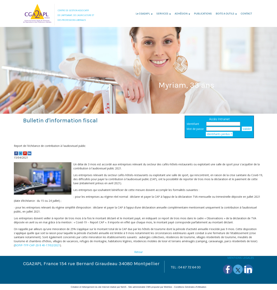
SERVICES (162, 13)
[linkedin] (29, 153)
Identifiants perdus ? (219, 134)
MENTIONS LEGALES (240, 258)
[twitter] (21, 153)
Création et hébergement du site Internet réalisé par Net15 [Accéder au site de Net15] (98, 287)
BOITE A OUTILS (225, 13)
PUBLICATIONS (203, 13)
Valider (247, 129)
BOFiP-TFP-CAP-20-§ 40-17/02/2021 (37, 245)
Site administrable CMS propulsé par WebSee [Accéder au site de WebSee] (150, 287)
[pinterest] (25, 153)
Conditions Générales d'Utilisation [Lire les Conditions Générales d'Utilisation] (190, 287)
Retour (138, 252)
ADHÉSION (181, 13)
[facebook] (16, 153)
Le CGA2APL (143, 13)
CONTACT (246, 13)
